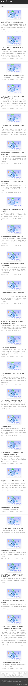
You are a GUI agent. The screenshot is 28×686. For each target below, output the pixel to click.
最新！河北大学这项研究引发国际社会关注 (12, 22)
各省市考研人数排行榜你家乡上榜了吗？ (11, 662)
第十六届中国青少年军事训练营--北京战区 (11, 401)
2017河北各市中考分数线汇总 (8, 550)
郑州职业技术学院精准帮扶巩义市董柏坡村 (12, 236)
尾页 (21, 675)
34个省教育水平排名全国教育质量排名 (11, 507)
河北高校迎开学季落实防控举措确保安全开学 (12, 75)
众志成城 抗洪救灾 (6, 426)
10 (10, 675)
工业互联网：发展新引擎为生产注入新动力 (12, 528)
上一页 (11, 673)
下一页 (17, 675)
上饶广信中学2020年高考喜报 (8, 347)
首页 (7, 673)
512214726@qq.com (23, 684)
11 (13, 675)
